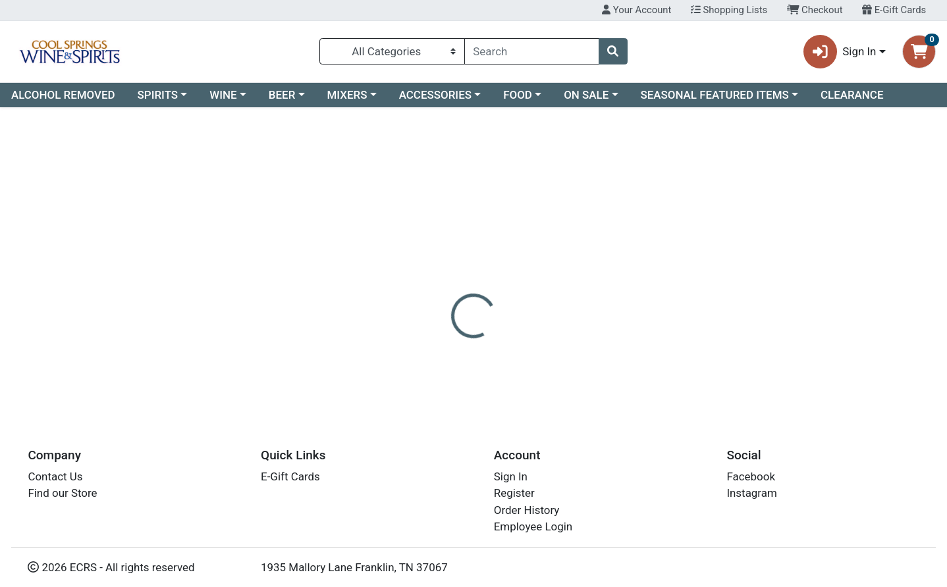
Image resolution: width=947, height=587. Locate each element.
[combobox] (531, 51)
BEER (282, 94)
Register (514, 492)
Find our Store (62, 492)
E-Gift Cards (894, 10)
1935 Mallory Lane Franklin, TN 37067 (354, 567)
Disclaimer (493, 286)
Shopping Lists (729, 10)
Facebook (750, 476)
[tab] (431, 285)
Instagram (751, 492)
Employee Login (533, 526)
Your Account (636, 10)
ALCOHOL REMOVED (63, 94)
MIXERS (347, 94)
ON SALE (586, 94)
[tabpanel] (670, 351)
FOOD (517, 94)
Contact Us (55, 476)
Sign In (511, 476)
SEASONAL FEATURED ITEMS (714, 94)
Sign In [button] (840, 51)
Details (431, 286)
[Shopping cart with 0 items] (919, 51)
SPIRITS (158, 94)
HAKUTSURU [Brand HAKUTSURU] (563, 338)
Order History (527, 510)
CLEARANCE (852, 94)
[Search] (531, 51)
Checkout (815, 10)
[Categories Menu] (392, 51)
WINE (222, 94)
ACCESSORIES (435, 94)
